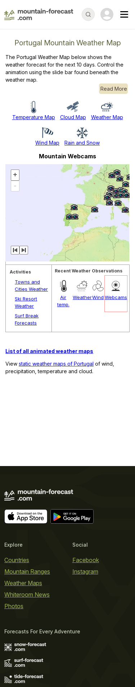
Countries (16, 560)
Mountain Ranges (27, 571)
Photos (13, 606)
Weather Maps (23, 583)
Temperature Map (33, 117)
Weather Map (107, 117)
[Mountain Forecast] (38, 14)
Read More (113, 89)
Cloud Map (73, 117)
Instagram (85, 571)
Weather (82, 297)
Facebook (85, 560)
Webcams (116, 297)
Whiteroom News (27, 594)
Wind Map (47, 143)
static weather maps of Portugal (56, 364)
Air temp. (63, 300)
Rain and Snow (82, 143)
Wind (98, 297)
